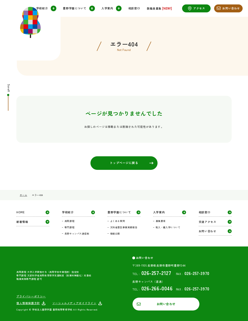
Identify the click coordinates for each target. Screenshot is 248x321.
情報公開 (115, 233)
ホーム (23, 195)
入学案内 (111, 8)
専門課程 (69, 227)
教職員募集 (159, 8)
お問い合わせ (228, 8)
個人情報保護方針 (31, 303)
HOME (32, 212)
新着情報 (32, 222)
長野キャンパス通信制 (77, 233)
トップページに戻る (131, 162)
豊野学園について (79, 8)
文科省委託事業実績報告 (123, 227)
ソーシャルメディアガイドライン (77, 303)
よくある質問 (117, 221)
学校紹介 (46, 8)
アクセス (196, 8)
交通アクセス (215, 222)
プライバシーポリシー (31, 296)
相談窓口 (134, 8)
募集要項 (160, 221)
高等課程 (69, 221)
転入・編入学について (168, 227)
